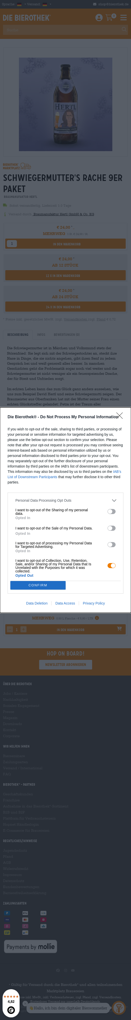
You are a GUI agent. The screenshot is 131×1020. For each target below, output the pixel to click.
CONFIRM (38, 585)
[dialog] (65, 510)
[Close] (121, 417)
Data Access (65, 603)
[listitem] (65, 500)
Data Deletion (37, 603)
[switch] (112, 511)
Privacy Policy (94, 603)
